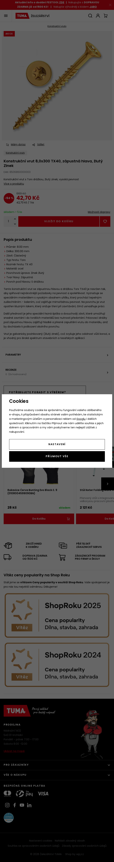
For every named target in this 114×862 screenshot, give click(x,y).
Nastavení (57, 444)
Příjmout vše (57, 456)
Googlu (81, 419)
